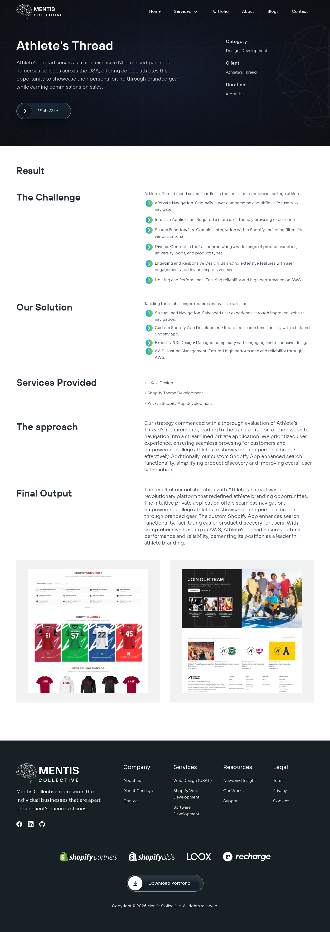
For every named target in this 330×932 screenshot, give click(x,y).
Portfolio (220, 11)
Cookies (281, 803)
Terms (278, 783)
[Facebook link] (19, 824)
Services (186, 11)
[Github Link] (42, 824)
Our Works (233, 793)
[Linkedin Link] (31, 824)
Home (155, 11)
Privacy (280, 793)
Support (231, 803)
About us (132, 783)
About (248, 11)
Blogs (273, 11)
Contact (300, 11)
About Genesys (138, 793)
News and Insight (239, 783)
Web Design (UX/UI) (192, 783)
